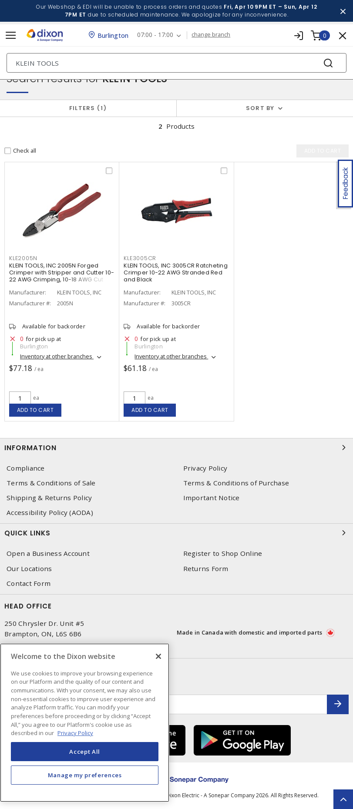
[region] (84, 722)
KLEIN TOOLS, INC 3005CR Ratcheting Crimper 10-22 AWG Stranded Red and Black (176, 272)
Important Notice (211, 498)
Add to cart (35, 410)
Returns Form (206, 569)
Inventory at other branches (57, 356)
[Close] (158, 656)
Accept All (84, 752)
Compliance (26, 468)
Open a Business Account (48, 553)
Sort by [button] (260, 108)
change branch (211, 34)
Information (176, 447)
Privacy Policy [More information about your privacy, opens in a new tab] (75, 733)
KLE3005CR (140, 258)
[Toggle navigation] (10, 35)
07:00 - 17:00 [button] (155, 35)
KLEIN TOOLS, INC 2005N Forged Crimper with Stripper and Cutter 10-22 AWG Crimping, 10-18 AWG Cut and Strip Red (61, 276)
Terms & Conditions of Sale (51, 483)
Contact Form (28, 583)
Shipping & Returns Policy (49, 498)
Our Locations (29, 569)
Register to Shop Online (222, 553)
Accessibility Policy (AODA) (50, 512)
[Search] (176, 63)
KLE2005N (23, 258)
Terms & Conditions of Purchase (236, 483)
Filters (88, 108)
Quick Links (176, 533)
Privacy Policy (205, 468)
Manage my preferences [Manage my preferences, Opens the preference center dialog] (85, 775)
